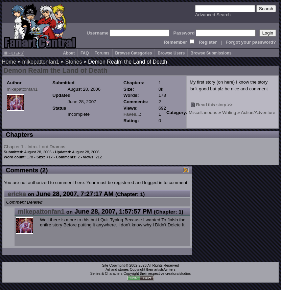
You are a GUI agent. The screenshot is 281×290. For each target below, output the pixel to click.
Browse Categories (133, 53)
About (69, 53)
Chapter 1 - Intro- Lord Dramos (34, 146)
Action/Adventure (258, 112)
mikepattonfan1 (40, 62)
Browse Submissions (210, 53)
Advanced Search (213, 14)
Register (208, 42)
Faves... (131, 114)
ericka (17, 193)
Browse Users (171, 53)
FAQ (84, 53)
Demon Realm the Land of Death (55, 70)
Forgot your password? (251, 42)
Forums (102, 53)
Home (9, 62)
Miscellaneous (203, 112)
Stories (73, 62)
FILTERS (13, 53)
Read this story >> (214, 104)
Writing (229, 112)
